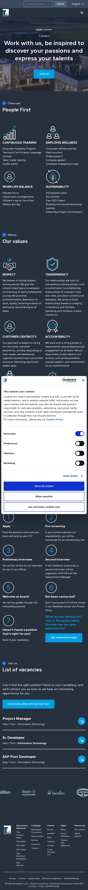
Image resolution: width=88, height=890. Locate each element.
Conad (50, 845)
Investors (35, 844)
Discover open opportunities (28, 704)
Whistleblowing (71, 878)
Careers (35, 848)
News (63, 825)
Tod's (49, 837)
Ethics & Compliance (52, 878)
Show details (70, 476)
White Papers (77, 834)
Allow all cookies (44, 486)
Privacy (12, 878)
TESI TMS (20, 845)
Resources (79, 825)
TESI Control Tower (19, 835)
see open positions (64, 637)
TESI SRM (20, 841)
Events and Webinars (65, 843)
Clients (51, 825)
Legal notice (34, 878)
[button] (77, 4)
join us (44, 74)
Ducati (50, 829)
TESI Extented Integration (21, 856)
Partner (34, 840)
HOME (39, 29)
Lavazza (50, 841)
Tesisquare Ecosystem (36, 830)
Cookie (22, 878)
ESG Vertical (19, 864)
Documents (79, 829)
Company (36, 825)
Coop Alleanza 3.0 (51, 852)
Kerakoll (50, 833)
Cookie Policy (54, 419)
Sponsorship (37, 836)
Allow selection (44, 496)
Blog (63, 829)
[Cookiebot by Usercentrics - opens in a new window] (62, 380)
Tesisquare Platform (21, 826)
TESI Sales (21, 849)
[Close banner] (83, 380)
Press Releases (65, 834)
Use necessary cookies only (44, 507)
